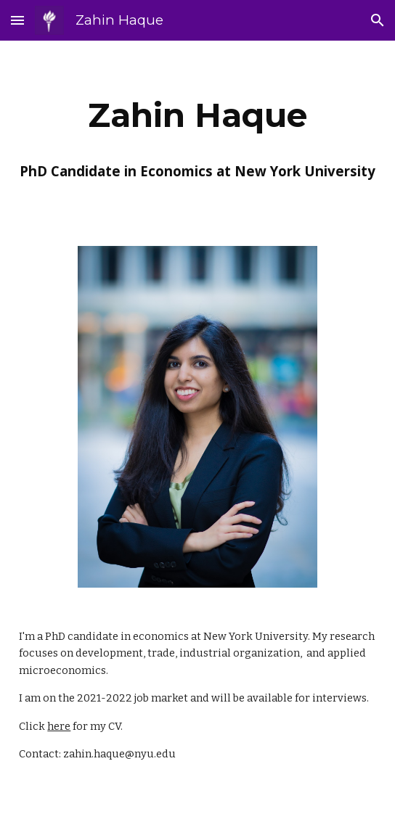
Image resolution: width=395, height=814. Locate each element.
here (58, 726)
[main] (197, 115)
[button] (17, 20)
